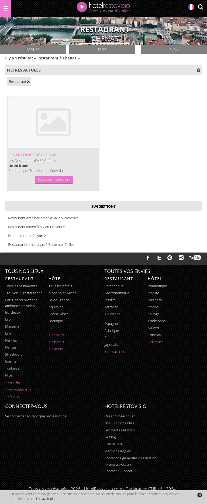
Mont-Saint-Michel (63, 292)
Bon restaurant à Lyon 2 (27, 235)
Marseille (12, 326)
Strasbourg (13, 354)
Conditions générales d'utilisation (130, 458)
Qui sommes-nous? (119, 416)
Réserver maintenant (54, 179)
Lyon (9, 319)
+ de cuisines (114, 351)
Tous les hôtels (60, 285)
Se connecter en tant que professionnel (36, 416)
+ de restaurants (18, 389)
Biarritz (10, 361)
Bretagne (56, 320)
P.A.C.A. (54, 327)
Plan (174, 49)
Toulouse (12, 368)
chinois (110, 337)
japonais (111, 344)
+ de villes (12, 382)
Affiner (33, 49)
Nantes (10, 347)
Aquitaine (56, 306)
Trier (102, 49)
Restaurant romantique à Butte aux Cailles (41, 244)
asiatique (111, 330)
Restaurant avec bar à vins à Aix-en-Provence (43, 217)
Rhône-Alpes (58, 313)
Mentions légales (117, 451)
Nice (8, 375)
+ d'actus (12, 396)
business (155, 299)
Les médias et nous (119, 430)
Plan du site (113, 444)
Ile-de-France (59, 299)
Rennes (11, 340)
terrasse (111, 306)
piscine (153, 306)
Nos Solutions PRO (119, 423)
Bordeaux (12, 312)
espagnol (111, 323)
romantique (113, 285)
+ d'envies (112, 313)
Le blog (110, 437)
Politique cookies (117, 465)
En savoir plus (46, 498)
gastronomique (116, 292)
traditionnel (157, 320)
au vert (153, 327)
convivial (154, 334)
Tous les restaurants (21, 285)
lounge (154, 313)
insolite (110, 299)
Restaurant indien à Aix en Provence (36, 226)
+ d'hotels (56, 341)
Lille (8, 333)
